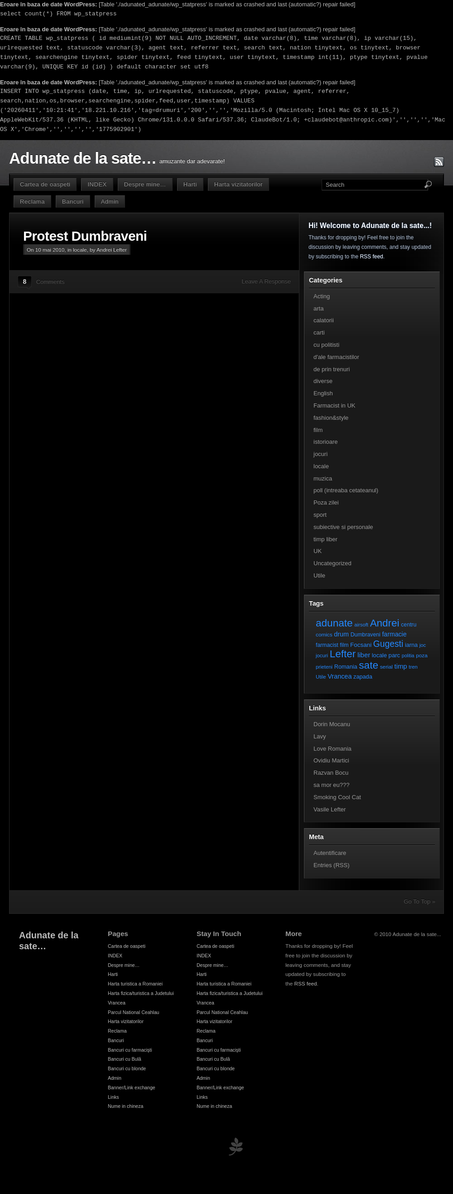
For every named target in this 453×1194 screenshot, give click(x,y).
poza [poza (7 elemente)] (422, 655)
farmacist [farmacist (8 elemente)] (327, 645)
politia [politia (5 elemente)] (408, 655)
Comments (50, 281)
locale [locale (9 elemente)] (379, 655)
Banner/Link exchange (131, 1087)
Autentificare (329, 852)
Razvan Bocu (330, 772)
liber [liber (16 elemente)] (363, 655)
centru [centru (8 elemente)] (408, 624)
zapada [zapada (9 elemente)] (362, 676)
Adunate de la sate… (82, 158)
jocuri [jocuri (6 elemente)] (322, 655)
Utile (319, 575)
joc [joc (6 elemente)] (422, 645)
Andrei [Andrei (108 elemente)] (385, 623)
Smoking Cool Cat (337, 797)
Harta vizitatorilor (238, 184)
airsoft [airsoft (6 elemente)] (361, 624)
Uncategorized (332, 563)
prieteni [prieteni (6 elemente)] (324, 667)
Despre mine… (145, 184)
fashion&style (330, 417)
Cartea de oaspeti (45, 184)
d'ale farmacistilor (336, 357)
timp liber (325, 539)
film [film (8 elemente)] (344, 645)
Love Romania (332, 748)
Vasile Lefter (329, 809)
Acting (321, 296)
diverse (323, 381)
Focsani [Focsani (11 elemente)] (360, 644)
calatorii (323, 320)
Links (113, 1097)
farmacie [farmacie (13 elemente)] (394, 634)
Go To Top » (419, 901)
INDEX (96, 184)
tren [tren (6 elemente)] (413, 667)
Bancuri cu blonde (127, 1068)
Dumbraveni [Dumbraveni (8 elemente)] (366, 634)
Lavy (319, 736)
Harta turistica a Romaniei (135, 983)
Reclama (32, 201)
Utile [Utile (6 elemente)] (321, 677)
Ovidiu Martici (331, 760)
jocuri (320, 454)
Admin (110, 201)
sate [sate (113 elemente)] (368, 665)
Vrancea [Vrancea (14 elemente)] (340, 676)
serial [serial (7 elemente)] (386, 667)
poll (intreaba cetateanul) (345, 490)
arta (318, 308)
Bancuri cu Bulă (124, 1059)
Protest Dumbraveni (85, 235)
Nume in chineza (125, 1106)
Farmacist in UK (334, 405)
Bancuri (73, 201)
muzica (322, 478)
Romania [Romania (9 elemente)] (345, 666)
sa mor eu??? (331, 784)
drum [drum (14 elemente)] (341, 634)
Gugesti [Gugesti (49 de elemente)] (388, 644)
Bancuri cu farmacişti (130, 1050)
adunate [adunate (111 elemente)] (334, 623)
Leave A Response (266, 281)
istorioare (325, 441)
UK (317, 551)
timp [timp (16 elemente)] (401, 666)
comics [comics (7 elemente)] (324, 634)
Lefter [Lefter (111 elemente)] (343, 654)
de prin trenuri (331, 369)
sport (320, 514)
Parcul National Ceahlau (133, 1012)
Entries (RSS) (331, 865)
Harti (190, 184)
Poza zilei (326, 502)
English (323, 393)
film (318, 430)
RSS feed (371, 256)
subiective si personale (343, 527)
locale (80, 249)
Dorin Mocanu (331, 724)
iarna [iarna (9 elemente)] (411, 644)
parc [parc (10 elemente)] (394, 655)
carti (319, 332)
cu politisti (326, 344)
